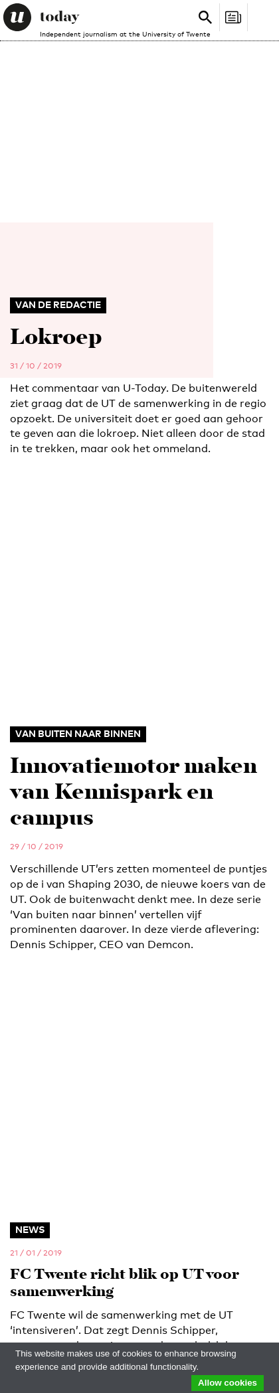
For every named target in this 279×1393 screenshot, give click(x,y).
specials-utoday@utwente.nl (64, 846)
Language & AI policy (54, 1311)
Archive (30, 1245)
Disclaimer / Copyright (58, 1288)
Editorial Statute (125, 1300)
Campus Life (40, 1126)
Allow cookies (227, 1383)
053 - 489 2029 (47, 755)
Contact (31, 1229)
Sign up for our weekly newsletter (214, 926)
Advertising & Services (68, 1197)
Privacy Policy (202, 1300)
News (24, 1078)
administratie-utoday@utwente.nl (74, 816)
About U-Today (46, 1213)
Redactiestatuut (46, 1300)
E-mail (22, 952)
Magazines (37, 1166)
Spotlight (36, 1110)
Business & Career (56, 1182)
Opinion (29, 1094)
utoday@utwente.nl (47, 785)
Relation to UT (37, 996)
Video (24, 1142)
